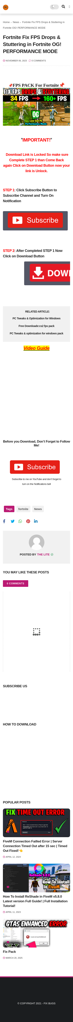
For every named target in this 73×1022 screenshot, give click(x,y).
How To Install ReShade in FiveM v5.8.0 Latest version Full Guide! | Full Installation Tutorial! (35, 901)
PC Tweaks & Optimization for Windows (36, 318)
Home (6, 22)
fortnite (23, 509)
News (16, 22)
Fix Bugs (49, 1003)
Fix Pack (9, 952)
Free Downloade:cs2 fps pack (37, 326)
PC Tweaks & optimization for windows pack (36, 333)
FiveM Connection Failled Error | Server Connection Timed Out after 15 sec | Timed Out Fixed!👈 (35, 846)
